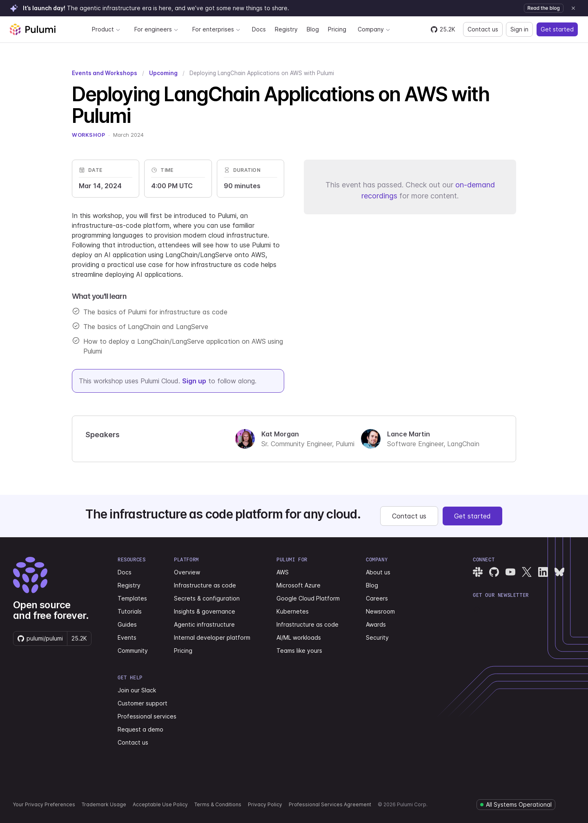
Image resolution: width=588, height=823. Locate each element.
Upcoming (163, 73)
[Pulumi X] (527, 572)
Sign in (519, 29)
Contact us (483, 29)
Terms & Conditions (217, 804)
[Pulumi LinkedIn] (543, 572)
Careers (377, 598)
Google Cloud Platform (308, 598)
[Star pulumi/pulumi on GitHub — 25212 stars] (443, 29)
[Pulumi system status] (516, 804)
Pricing (337, 29)
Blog (313, 29)
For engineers (156, 29)
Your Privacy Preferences (44, 804)
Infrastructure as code (205, 585)
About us (378, 572)
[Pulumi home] (33, 29)
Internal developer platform (212, 637)
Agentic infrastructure (204, 624)
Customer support (142, 703)
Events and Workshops (104, 73)
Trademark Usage (104, 804)
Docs (259, 29)
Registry (286, 29)
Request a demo (140, 729)
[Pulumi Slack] (478, 572)
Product (106, 29)
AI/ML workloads (298, 637)
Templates (132, 598)
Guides (127, 624)
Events (127, 637)
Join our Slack (137, 690)
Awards (376, 624)
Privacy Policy (265, 804)
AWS (282, 572)
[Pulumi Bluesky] (559, 572)
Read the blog (544, 8)
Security (377, 637)
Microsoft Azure (298, 585)
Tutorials (130, 611)
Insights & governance (204, 611)
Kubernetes (292, 611)
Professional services (147, 716)
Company (374, 29)
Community (133, 650)
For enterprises (216, 29)
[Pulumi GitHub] (494, 572)
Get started (557, 29)
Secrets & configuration (207, 598)
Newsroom (380, 611)
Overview (187, 572)
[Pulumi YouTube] (510, 572)
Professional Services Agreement (330, 804)
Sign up (194, 381)
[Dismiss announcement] (573, 8)
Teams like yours (299, 650)
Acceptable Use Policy (160, 804)
